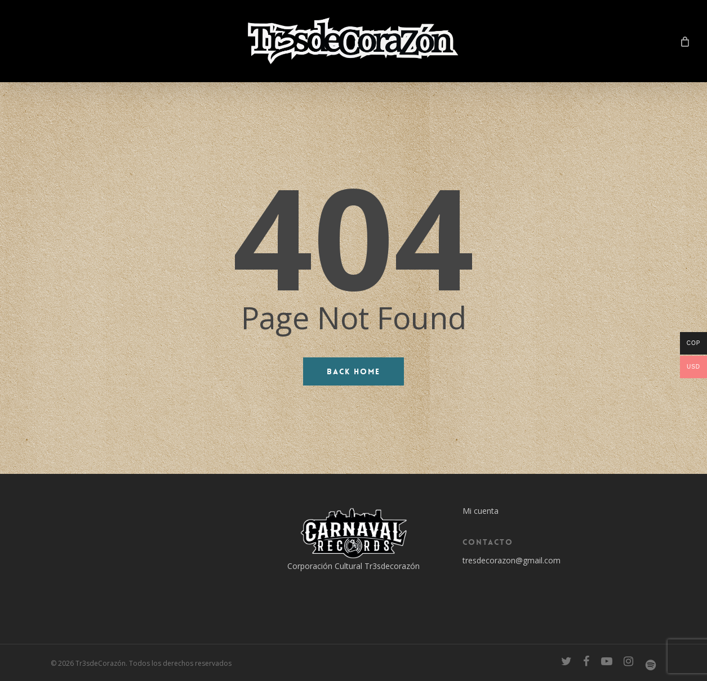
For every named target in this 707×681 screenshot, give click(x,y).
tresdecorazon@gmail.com (512, 560)
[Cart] (684, 41)
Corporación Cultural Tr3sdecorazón (353, 566)
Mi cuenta (481, 511)
